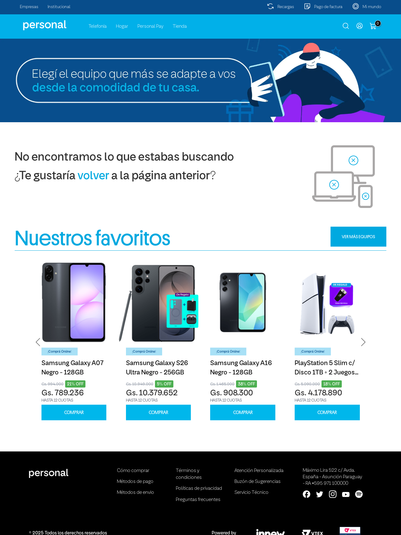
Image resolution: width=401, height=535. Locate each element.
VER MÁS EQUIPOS (358, 236)
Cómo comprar (133, 471)
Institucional (59, 7)
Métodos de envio (135, 492)
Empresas (29, 7)
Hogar (122, 26)
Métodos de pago (135, 482)
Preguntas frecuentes (198, 500)
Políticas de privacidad (199, 488)
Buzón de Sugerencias (257, 482)
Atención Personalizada (258, 471)
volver (93, 176)
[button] (38, 342)
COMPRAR (74, 412)
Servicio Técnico (251, 492)
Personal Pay (150, 26)
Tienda (180, 26)
